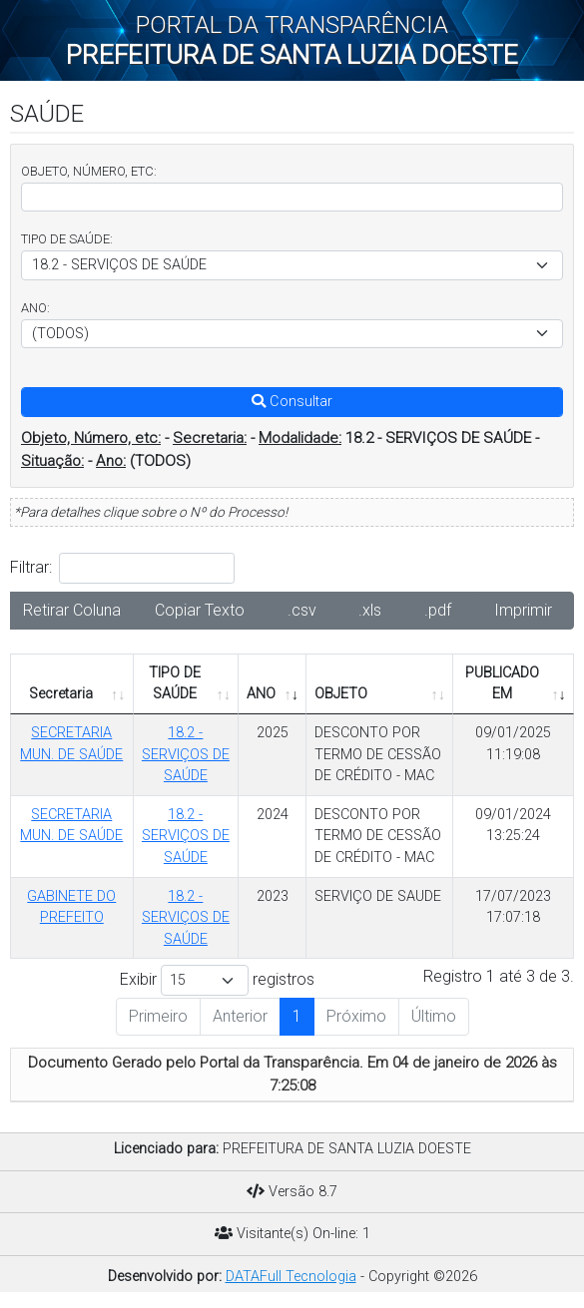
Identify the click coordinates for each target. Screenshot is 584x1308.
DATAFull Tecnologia (291, 1276)
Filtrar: (122, 568)
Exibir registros (217, 980)
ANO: (35, 307)
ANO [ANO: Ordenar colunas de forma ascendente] (261, 693)
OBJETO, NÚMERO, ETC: (89, 171)
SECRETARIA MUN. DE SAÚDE (71, 743)
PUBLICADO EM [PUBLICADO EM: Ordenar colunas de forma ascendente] (502, 683)
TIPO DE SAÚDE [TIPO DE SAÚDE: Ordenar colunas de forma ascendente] (175, 683)
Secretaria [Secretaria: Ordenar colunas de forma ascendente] (61, 693)
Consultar (292, 401)
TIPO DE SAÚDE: (67, 238)
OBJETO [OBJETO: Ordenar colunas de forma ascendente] (340, 693)
